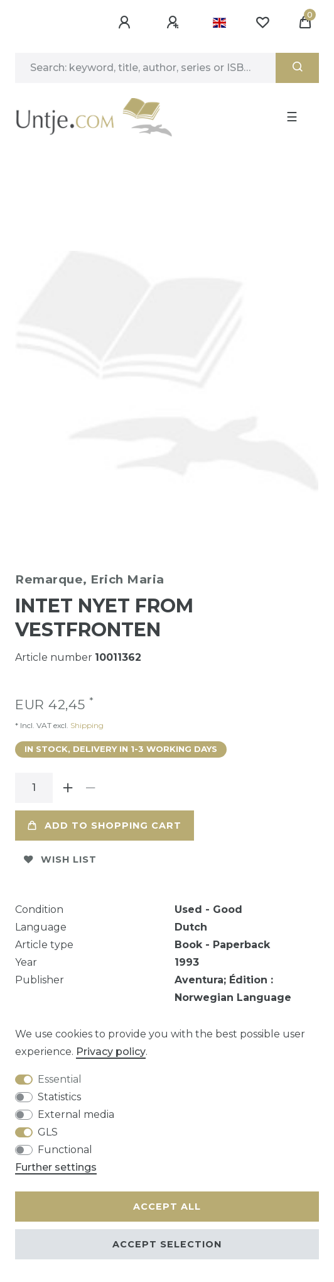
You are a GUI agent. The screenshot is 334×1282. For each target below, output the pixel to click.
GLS (48, 1132)
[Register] (174, 22)
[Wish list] (262, 22)
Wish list (60, 859)
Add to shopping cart (104, 825)
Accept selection (167, 1244)
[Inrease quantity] (68, 788)
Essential (60, 1079)
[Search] (297, 68)
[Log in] (126, 22)
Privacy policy (111, 1052)
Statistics (59, 1097)
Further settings (56, 1167)
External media (76, 1114)
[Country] (219, 22)
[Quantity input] (34, 788)
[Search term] (145, 68)
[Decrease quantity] (90, 788)
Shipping (86, 725)
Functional (65, 1150)
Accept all (167, 1206)
